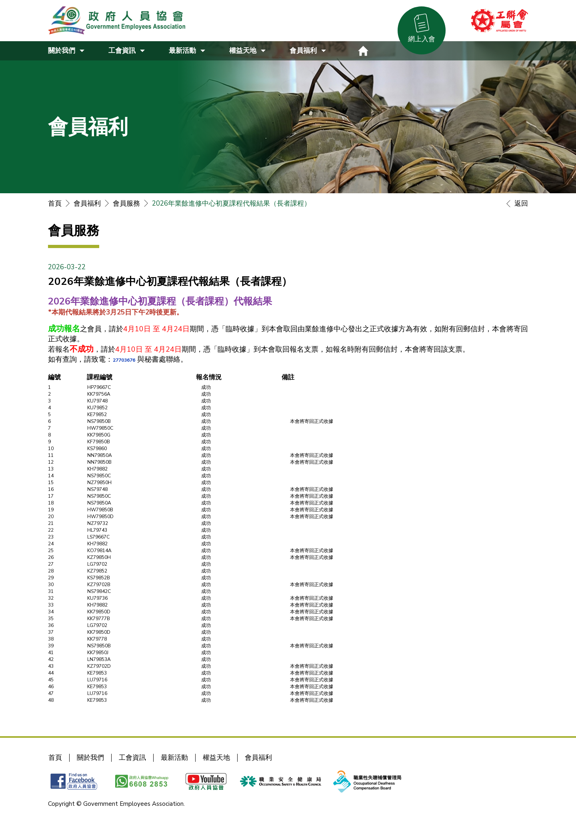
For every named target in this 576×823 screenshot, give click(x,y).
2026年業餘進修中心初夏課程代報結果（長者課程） (231, 203)
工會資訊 (132, 758)
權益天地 (216, 758)
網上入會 (421, 39)
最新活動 (174, 758)
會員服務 (126, 203)
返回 (515, 203)
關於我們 (90, 758)
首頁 (55, 203)
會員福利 (87, 203)
